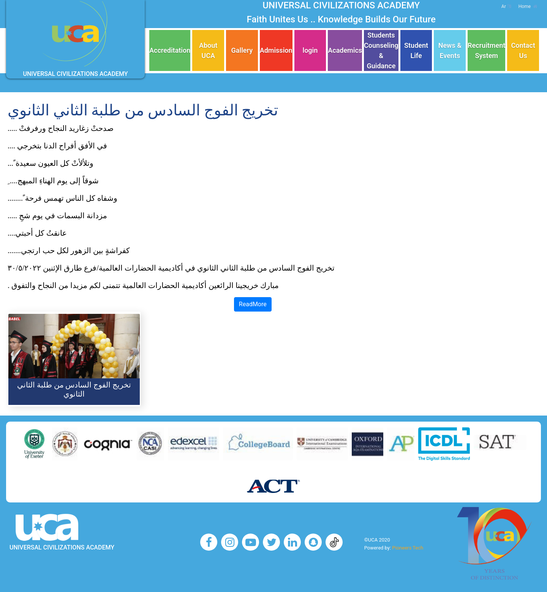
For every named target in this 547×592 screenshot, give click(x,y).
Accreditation (169, 50)
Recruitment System (486, 50)
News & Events (450, 50)
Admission (276, 50)
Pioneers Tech (407, 548)
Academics (345, 50)
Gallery (242, 50)
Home (528, 6)
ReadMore (253, 304)
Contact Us (523, 50)
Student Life (416, 50)
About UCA (208, 50)
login (310, 50)
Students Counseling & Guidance (381, 50)
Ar (506, 6)
